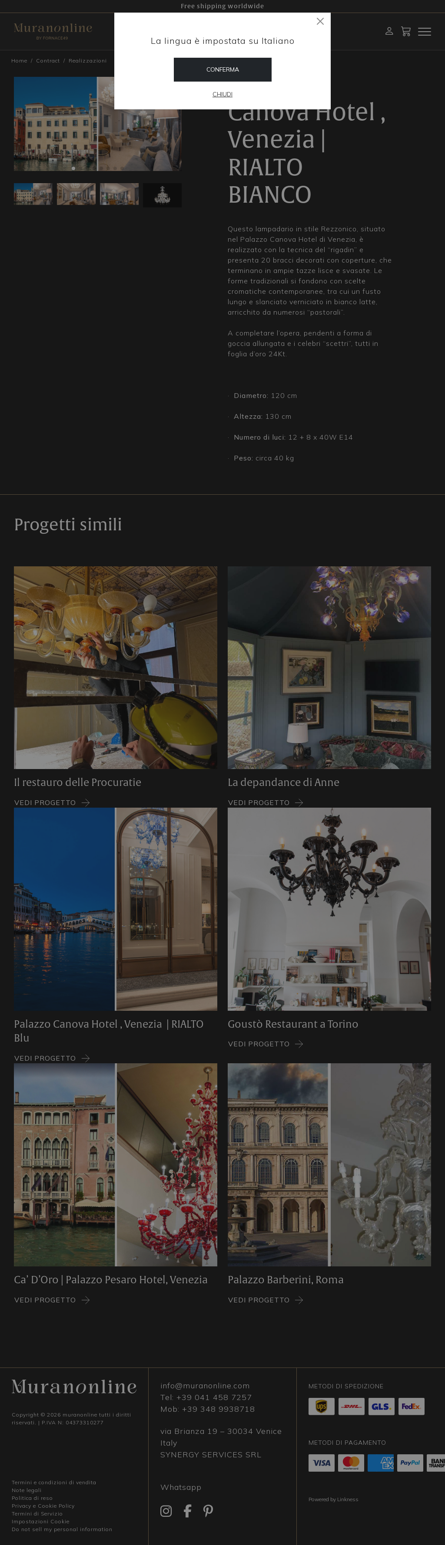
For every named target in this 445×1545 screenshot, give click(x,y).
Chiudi (222, 94)
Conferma (222, 69)
